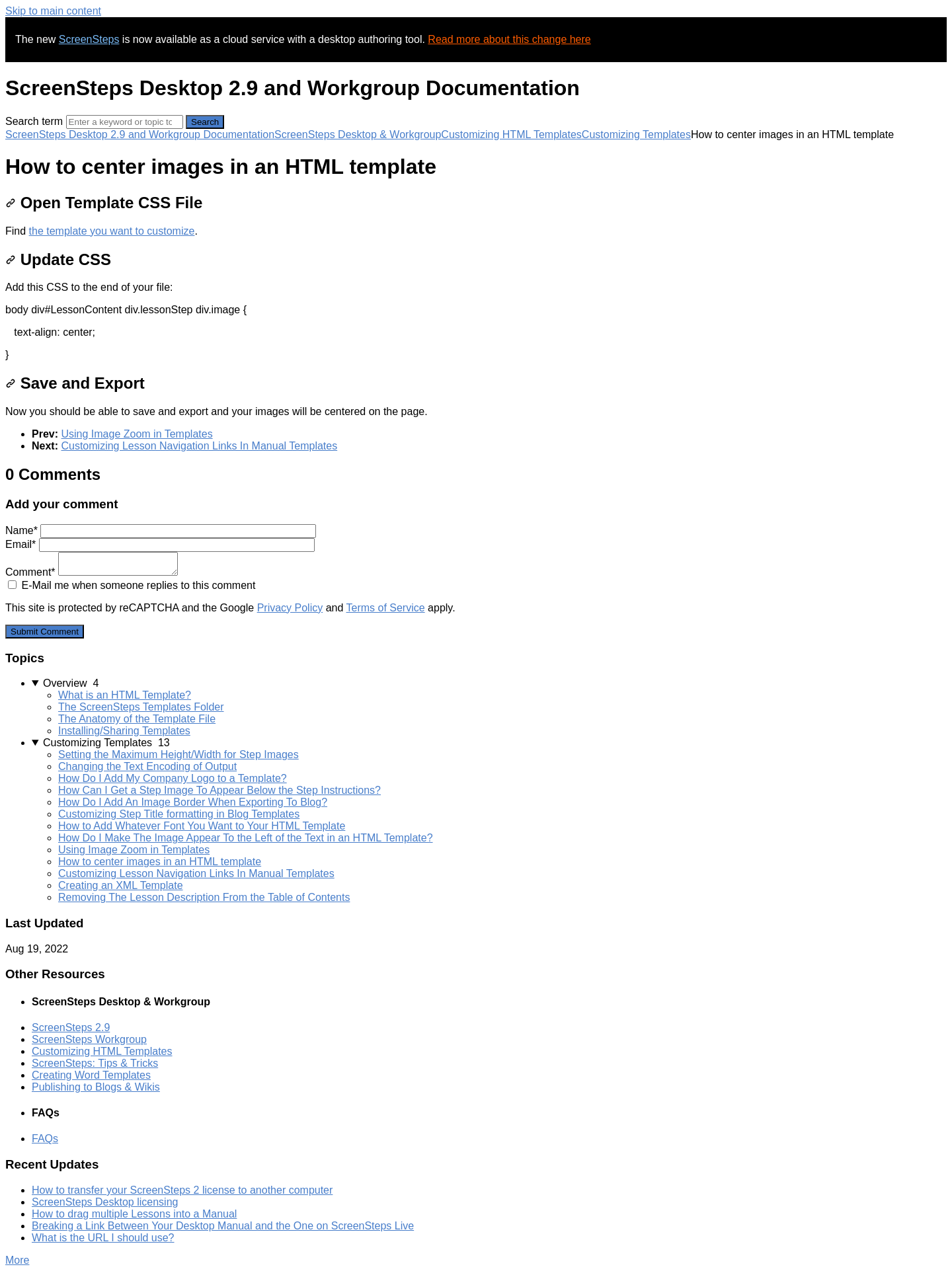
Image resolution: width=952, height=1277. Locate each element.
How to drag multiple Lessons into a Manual (134, 1213)
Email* (160, 544)
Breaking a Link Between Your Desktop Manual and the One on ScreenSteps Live (223, 1225)
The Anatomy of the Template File (137, 718)
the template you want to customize (112, 231)
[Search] (124, 122)
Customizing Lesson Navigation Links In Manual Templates (199, 445)
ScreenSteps (89, 39)
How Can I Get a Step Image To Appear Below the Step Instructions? (219, 790)
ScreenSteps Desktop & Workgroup (357, 134)
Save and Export (75, 383)
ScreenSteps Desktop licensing (105, 1202)
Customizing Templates (636, 134)
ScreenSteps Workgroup (89, 1039)
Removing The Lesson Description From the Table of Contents (204, 897)
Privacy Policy (290, 607)
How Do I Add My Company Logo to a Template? (172, 778)
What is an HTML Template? (124, 695)
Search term (34, 121)
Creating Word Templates (91, 1075)
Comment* (91, 572)
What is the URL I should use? (103, 1237)
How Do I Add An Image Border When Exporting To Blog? (192, 802)
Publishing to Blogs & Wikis (96, 1087)
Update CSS (58, 259)
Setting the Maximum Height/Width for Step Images (178, 754)
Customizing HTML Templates (511, 134)
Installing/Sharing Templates (124, 730)
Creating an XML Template (120, 885)
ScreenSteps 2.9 (71, 1027)
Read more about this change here (509, 39)
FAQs (45, 1138)
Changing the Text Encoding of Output (147, 766)
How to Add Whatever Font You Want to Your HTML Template (201, 826)
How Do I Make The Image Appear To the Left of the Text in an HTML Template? (245, 837)
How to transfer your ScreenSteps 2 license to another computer (182, 1190)
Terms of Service (385, 607)
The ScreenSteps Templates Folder (141, 707)
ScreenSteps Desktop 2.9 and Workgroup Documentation (139, 134)
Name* (160, 530)
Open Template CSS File (103, 203)
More (17, 1260)
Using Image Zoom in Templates (136, 434)
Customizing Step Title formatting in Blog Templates (178, 814)
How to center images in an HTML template (159, 861)
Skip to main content (53, 11)
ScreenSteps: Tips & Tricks (95, 1063)
